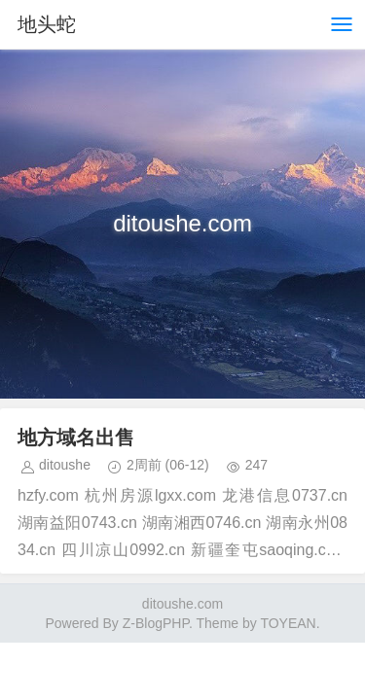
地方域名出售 (76, 437)
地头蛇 (47, 24)
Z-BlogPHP (156, 623)
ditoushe (65, 464)
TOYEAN (287, 623)
